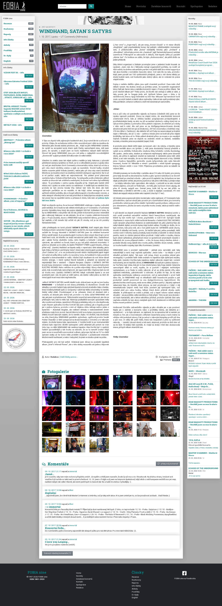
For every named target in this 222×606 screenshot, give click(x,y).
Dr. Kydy (135, 595)
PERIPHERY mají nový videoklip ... (202, 43)
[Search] (72, 6)
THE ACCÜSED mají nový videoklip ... (203, 81)
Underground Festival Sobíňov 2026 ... (201, 120)
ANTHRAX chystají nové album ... (202, 90)
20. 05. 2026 (9, 246)
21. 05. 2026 (9, 256)
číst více (29, 76)
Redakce (212, 6)
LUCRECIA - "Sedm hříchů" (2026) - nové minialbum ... (203, 109)
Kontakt (180, 6)
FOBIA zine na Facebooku (185, 575)
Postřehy (135, 592)
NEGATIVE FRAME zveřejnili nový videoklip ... (202, 26)
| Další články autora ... (68, 357)
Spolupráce (197, 6)
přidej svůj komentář (168, 464)
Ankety (135, 589)
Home (128, 6)
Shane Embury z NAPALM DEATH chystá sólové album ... (202, 99)
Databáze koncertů (161, 6)
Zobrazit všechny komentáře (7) (57, 553)
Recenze (135, 577)
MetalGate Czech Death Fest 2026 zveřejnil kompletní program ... (203, 62)
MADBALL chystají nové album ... (202, 72)
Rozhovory (136, 580)
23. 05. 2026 (9, 297)
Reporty (135, 583)
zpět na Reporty (47, 27)
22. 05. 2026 (9, 287)
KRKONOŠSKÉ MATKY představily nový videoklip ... (203, 130)
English (135, 597)
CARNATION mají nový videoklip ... (203, 35)
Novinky (141, 6)
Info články (136, 586)
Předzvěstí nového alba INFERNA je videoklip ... (203, 52)
